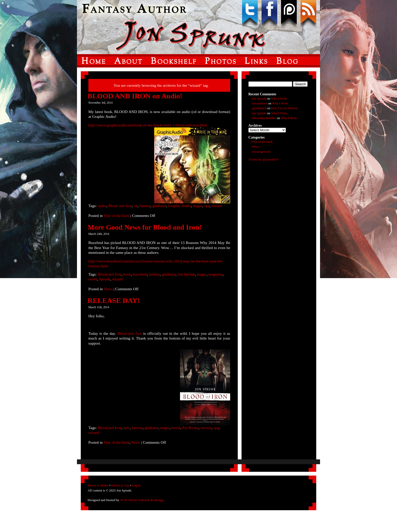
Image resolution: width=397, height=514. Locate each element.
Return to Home (98, 485)
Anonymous (259, 103)
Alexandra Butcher (263, 118)
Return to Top (120, 485)
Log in (136, 485)
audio (102, 206)
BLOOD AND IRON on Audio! (135, 96)
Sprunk (104, 279)
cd (135, 206)
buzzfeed (140, 274)
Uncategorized (260, 151)
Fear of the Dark (116, 215)
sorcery (206, 428)
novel (92, 279)
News (108, 289)
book (127, 274)
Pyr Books (190, 428)
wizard (216, 206)
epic (126, 428)
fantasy (145, 206)
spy (206, 206)
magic (198, 206)
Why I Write (279, 98)
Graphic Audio (179, 206)
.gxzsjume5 (258, 108)
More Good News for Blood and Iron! (145, 227)
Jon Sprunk (186, 274)
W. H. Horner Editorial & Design (141, 500)
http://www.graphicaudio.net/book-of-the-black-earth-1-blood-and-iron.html (147, 125)
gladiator (159, 206)
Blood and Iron (120, 206)
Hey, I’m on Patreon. (284, 108)
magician (215, 274)
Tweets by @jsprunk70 (263, 159)
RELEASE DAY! (114, 300)
